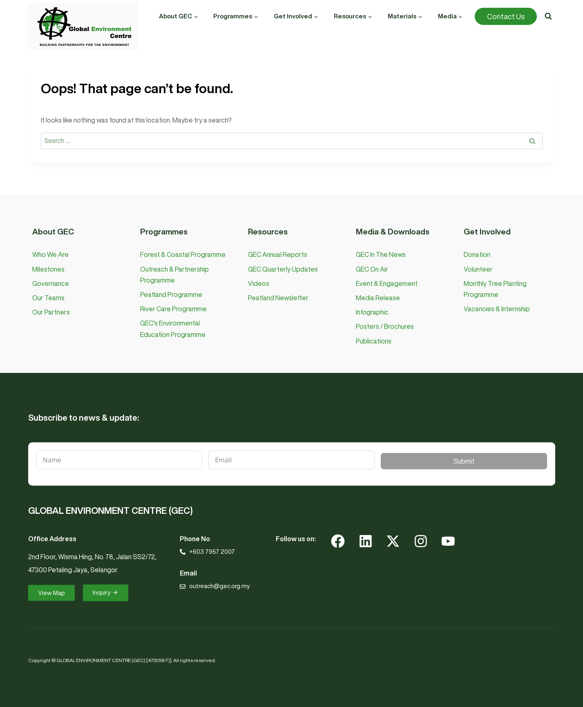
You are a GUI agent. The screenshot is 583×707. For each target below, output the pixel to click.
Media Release (378, 297)
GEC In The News (381, 254)
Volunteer (478, 269)
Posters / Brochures (385, 326)
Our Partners (51, 312)
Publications (373, 341)
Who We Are (50, 254)
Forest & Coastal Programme (183, 254)
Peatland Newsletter (278, 297)
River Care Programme (173, 309)
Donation (477, 254)
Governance (50, 283)
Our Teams (48, 297)
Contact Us (506, 16)
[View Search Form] (548, 16)
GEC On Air (372, 269)
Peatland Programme (171, 294)
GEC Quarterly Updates (283, 269)
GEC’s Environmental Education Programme (173, 328)
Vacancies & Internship (497, 309)
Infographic (372, 312)
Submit (463, 461)
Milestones (48, 269)
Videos (258, 283)
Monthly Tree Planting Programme (495, 289)
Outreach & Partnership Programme (174, 274)
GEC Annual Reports (277, 254)
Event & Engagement (387, 283)
